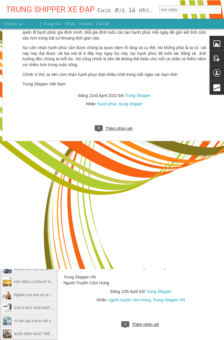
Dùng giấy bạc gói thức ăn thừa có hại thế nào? (51, 243)
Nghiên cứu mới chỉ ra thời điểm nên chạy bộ (48, 295)
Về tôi (69, 24)
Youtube (85, 24)
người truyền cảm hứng (130, 300)
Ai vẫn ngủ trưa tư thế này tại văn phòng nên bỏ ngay (55, 321)
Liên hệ (102, 24)
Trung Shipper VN (169, 300)
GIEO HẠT (22, 204)
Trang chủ (52, 24)
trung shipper (131, 45)
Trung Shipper (137, 36)
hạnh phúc (107, 45)
